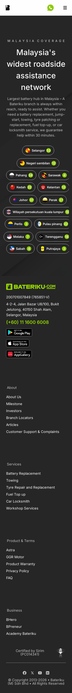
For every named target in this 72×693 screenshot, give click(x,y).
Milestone (14, 404)
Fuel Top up (16, 494)
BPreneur (14, 627)
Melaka (18, 236)
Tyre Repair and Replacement (30, 487)
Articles (12, 425)
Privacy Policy (17, 571)
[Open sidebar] (65, 7)
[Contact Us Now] (50, 7)
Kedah (21, 187)
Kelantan (53, 187)
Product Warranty (20, 564)
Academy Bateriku (21, 634)
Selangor (38, 150)
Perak (53, 200)
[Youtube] (40, 673)
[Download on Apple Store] (36, 343)
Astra (10, 550)
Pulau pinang (52, 224)
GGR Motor (15, 557)
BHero (11, 620)
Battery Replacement (23, 473)
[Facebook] (24, 673)
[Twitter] (32, 673)
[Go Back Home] (8, 8)
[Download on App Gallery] (36, 354)
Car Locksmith (18, 501)
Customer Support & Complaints (32, 432)
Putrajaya (53, 248)
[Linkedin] (47, 673)
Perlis (18, 224)
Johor (23, 200)
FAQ (9, 578)
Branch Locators (19, 418)
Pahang (21, 175)
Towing (12, 480)
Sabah (20, 248)
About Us (13, 397)
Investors (14, 411)
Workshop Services (22, 508)
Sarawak (54, 175)
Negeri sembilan (38, 163)
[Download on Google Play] (36, 332)
